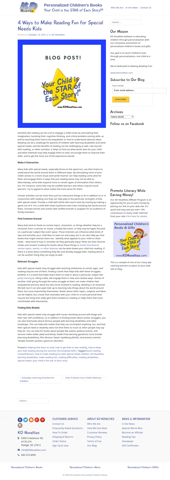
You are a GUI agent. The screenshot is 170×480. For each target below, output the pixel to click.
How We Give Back (97, 428)
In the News (132, 7)
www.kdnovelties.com (121, 72)
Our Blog (92, 445)
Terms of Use (94, 441)
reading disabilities (88, 357)
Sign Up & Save (60, 445)
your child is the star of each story (50, 360)
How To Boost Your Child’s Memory (83, 377)
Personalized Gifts (66, 350)
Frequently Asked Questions (67, 428)
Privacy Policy (94, 436)
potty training (25, 278)
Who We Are (117, 7)
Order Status (59, 441)
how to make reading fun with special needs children (62, 353)
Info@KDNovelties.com (33, 450)
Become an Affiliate (132, 432)
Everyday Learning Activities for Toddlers (37, 379)
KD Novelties (58, 34)
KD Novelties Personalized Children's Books (88, 475)
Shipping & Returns (62, 436)
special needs (25, 360)
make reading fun (48, 357)
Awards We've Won (132, 428)
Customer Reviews (97, 432)
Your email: (118, 85)
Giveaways (127, 441)
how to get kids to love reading (71, 347)
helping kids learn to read (41, 347)
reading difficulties (68, 357)
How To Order (60, 432)
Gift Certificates (130, 445)
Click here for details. (137, 216)
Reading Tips (129, 436)
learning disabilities (28, 357)
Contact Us (145, 7)
